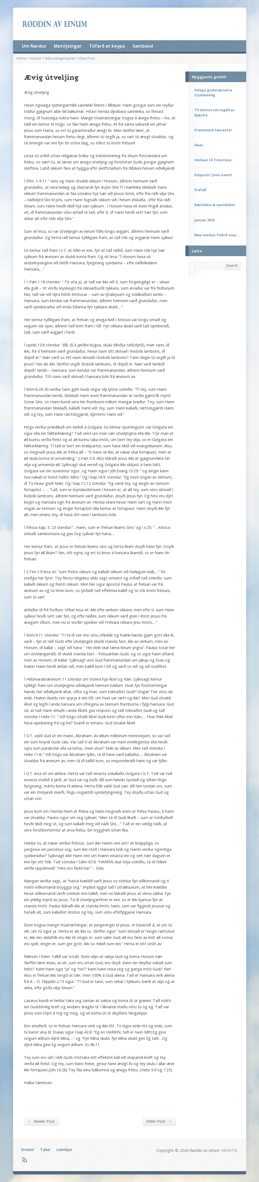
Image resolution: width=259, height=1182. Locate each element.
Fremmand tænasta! (213, 130)
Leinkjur (64, 1149)
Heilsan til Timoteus (212, 159)
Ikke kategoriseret (60, 58)
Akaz (198, 144)
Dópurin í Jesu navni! (213, 174)
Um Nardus (34, 46)
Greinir (35, 58)
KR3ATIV (229, 1150)
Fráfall (200, 189)
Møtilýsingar (68, 46)
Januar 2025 (204, 220)
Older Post (158, 1121)
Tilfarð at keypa (107, 46)
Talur (45, 1149)
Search (232, 265)
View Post (87, 58)
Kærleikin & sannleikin (214, 204)
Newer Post (41, 1121)
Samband (142, 46)
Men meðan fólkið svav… (217, 234)
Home (21, 58)
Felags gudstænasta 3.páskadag (213, 92)
